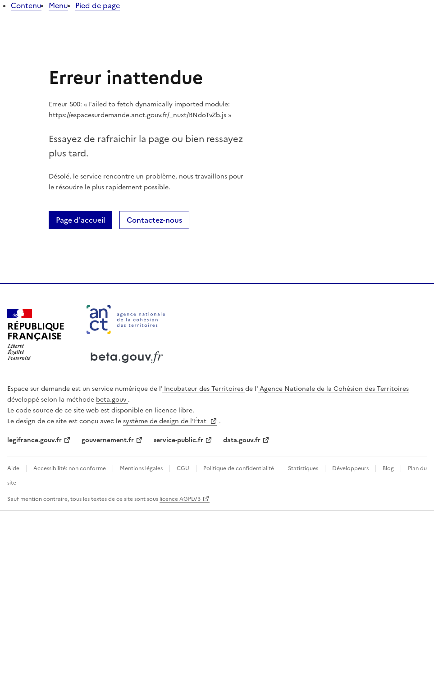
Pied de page (97, 5)
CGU (183, 468)
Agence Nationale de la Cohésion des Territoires (333, 389)
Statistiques (303, 468)
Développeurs (350, 468)
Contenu (26, 5)
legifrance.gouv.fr (34, 440)
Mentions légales (141, 468)
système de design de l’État (165, 421)
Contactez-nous (154, 220)
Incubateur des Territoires (203, 389)
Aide (14, 468)
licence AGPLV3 (180, 499)
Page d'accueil (80, 220)
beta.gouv (112, 399)
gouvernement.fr (108, 440)
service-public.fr (178, 440)
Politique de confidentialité (238, 468)
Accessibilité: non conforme (69, 468)
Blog (388, 468)
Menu (58, 5)
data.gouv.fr (241, 440)
